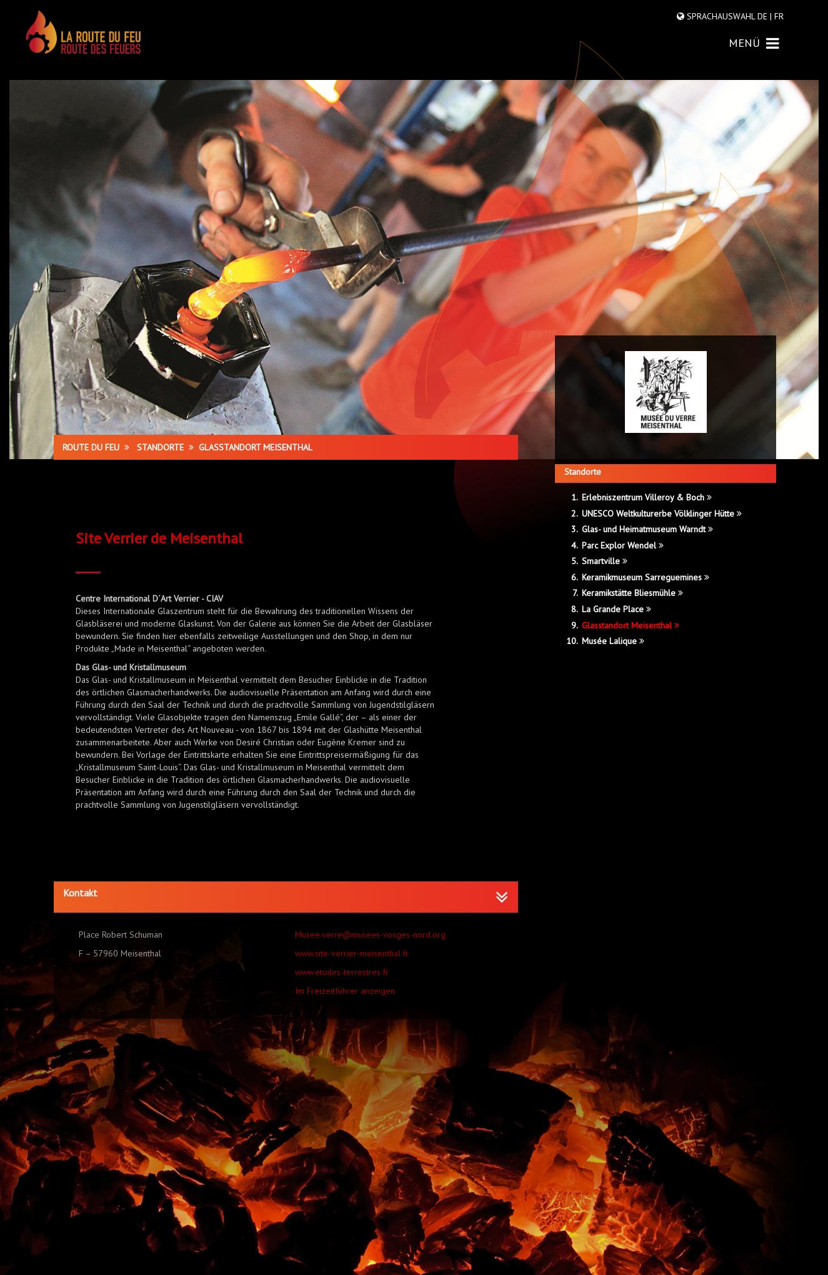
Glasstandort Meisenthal (630, 625)
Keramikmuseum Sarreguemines (645, 577)
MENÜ (754, 43)
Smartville (604, 561)
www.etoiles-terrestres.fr (342, 972)
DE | (764, 16)
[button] (286, 893)
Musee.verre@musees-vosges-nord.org (370, 934)
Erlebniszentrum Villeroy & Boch (647, 497)
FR (778, 16)
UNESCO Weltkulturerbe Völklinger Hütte (662, 513)
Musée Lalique (613, 641)
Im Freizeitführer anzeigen (345, 990)
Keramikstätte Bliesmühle (632, 592)
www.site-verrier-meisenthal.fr (352, 953)
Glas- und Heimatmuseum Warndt (647, 529)
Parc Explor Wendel (623, 545)
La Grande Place (616, 609)
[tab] (286, 897)
